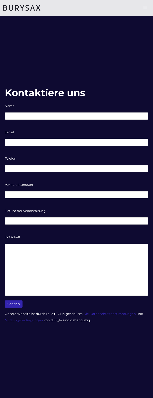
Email (9, 132)
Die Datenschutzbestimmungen (110, 314)
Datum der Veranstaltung (25, 211)
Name (10, 106)
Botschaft (12, 237)
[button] (145, 8)
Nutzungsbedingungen (24, 320)
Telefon (10, 158)
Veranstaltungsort (19, 185)
